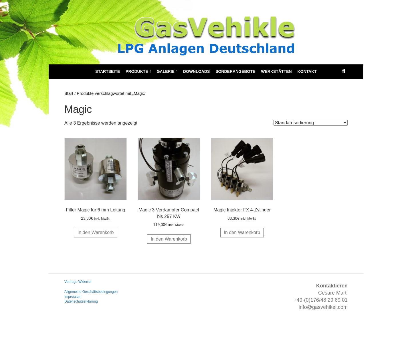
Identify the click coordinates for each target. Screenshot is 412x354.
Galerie (166, 71)
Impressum (72, 297)
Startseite (107, 71)
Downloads (196, 71)
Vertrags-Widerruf (77, 282)
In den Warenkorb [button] (96, 232)
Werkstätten (276, 71)
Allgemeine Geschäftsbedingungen (91, 292)
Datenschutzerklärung (81, 301)
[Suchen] (344, 71)
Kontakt (306, 71)
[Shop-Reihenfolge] (311, 123)
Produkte (137, 71)
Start (68, 93)
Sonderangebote (235, 71)
